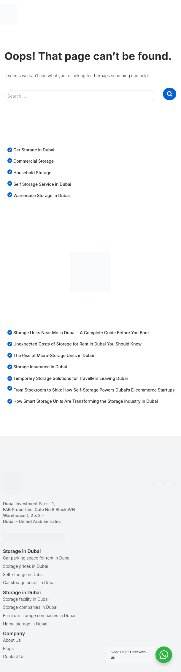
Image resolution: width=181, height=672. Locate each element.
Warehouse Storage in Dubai (41, 195)
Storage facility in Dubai (26, 599)
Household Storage (32, 172)
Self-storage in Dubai (23, 574)
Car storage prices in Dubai (29, 582)
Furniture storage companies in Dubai (39, 615)
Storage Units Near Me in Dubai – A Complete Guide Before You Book (81, 332)
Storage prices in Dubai (25, 566)
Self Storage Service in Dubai (42, 184)
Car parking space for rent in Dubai (36, 557)
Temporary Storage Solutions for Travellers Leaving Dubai (70, 378)
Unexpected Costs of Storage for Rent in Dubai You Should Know (77, 343)
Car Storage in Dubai (33, 149)
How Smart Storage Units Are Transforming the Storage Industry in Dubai (85, 401)
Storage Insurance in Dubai (40, 366)
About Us (12, 640)
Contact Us (13, 656)
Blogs (8, 648)
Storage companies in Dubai (30, 607)
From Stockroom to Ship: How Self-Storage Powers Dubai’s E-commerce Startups (94, 389)
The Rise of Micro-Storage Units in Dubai (53, 355)
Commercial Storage (33, 161)
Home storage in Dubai (25, 623)
